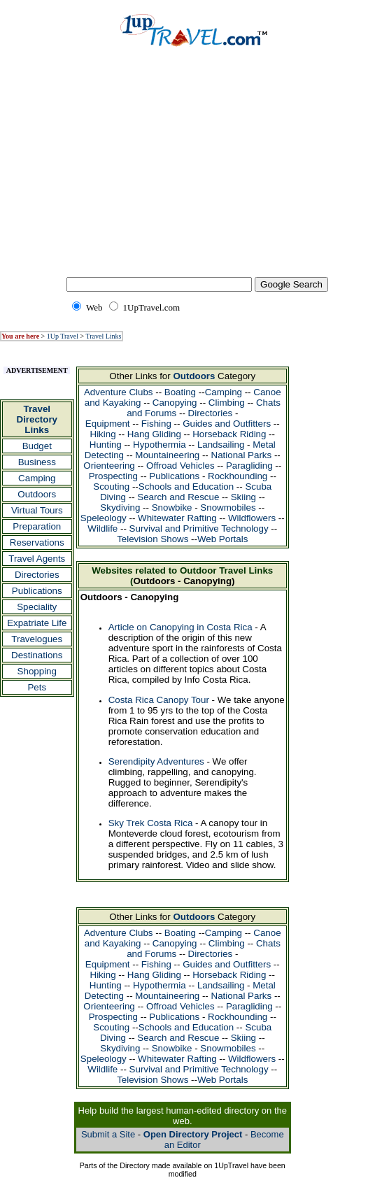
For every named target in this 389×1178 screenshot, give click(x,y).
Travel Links (103, 336)
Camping (36, 478)
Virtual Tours (37, 510)
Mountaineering (167, 455)
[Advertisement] (194, 171)
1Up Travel (62, 336)
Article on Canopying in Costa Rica (180, 627)
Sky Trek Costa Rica (150, 823)
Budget (37, 446)
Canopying (175, 402)
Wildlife (102, 528)
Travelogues (36, 639)
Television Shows (152, 539)
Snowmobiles (227, 507)
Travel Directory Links (37, 419)
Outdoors (36, 494)
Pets (36, 687)
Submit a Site (108, 1134)
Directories (37, 574)
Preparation (37, 526)
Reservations (37, 542)
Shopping (37, 671)
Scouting (111, 486)
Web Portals (222, 539)
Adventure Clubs (118, 392)
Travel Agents (36, 558)
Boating (180, 392)
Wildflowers (252, 518)
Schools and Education (186, 486)
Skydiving (120, 507)
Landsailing (220, 444)
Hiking (103, 434)
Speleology (103, 518)
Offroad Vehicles (180, 465)
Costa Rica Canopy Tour (158, 700)
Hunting (106, 444)
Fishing (156, 423)
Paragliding (249, 465)
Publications (37, 591)
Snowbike (172, 507)
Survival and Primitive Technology (199, 528)
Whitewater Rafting (177, 518)
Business (37, 462)
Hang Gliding (154, 434)
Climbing (226, 402)
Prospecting (113, 476)
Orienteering (108, 465)
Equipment (107, 423)
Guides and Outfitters (227, 423)
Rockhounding (237, 476)
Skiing (243, 497)
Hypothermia (159, 444)
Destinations (36, 655)
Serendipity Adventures (156, 761)
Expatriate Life (36, 623)
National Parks (241, 455)
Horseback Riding (229, 434)
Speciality (37, 607)
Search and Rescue (178, 497)
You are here (20, 336)
